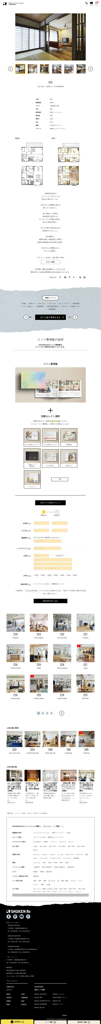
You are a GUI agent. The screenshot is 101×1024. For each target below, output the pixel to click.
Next (90, 69)
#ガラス (64, 306)
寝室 (42, 884)
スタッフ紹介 (50, 262)
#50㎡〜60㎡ (63, 889)
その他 (68, 832)
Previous (10, 69)
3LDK (55, 862)
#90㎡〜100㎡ (47, 891)
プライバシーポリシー (12, 981)
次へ (70, 317)
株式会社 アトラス (58, 1004)
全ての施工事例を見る (50, 317)
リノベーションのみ (39, 837)
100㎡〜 (35, 850)
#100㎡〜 (31, 303)
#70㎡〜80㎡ (82, 889)
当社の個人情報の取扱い (32, 590)
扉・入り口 (52, 880)
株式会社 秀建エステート (60, 997)
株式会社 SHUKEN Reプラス (42, 1001)
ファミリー (53, 841)
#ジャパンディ (64, 303)
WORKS (8, 1001)
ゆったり (53, 854)
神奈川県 (49, 871)
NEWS (8, 1004)
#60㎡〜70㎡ (73, 889)
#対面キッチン (75, 306)
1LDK (44, 862)
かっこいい (36, 854)
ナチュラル (79, 854)
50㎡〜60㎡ (43, 846)
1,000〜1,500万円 (59, 867)
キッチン (36, 884)
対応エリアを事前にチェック (50, 503)
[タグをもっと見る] (50, 895)
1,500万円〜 (70, 867)
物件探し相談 (84, 1022)
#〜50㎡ (55, 889)
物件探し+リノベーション (57, 128)
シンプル (60, 854)
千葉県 (42, 871)
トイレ (80, 880)
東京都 (35, 871)
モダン (35, 858)
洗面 (44, 880)
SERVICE (9, 997)
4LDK (61, 862)
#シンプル (52, 303)
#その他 (49, 889)
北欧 (86, 854)
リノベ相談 (50, 1022)
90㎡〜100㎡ (81, 846)
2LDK (50, 862)
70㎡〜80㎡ (62, 846)
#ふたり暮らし (28, 306)
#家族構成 (51, 309)
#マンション (37, 889)
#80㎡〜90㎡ (37, 891)
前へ (30, 317)
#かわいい (71, 891)
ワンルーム (36, 862)
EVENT (23, 994)
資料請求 (17, 1021)
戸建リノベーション (58, 832)
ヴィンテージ (67, 858)
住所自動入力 (60, 555)
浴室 (39, 880)
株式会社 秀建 (38, 997)
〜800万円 (36, 867)
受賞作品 (36, 876)
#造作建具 (40, 306)
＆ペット (71, 841)
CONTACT (24, 1004)
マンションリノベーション (41, 832)
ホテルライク (70, 854)
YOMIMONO (24, 997)
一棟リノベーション (11, 957)
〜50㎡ (35, 846)
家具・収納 (64, 880)
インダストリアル (55, 858)
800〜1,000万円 (47, 867)
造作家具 (76, 858)
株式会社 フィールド (58, 994)
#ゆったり (41, 303)
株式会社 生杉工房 (39, 1007)
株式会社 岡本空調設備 (40, 1004)
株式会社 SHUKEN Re (40, 994)
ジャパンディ (44, 858)
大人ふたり (62, 841)
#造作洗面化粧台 (52, 306)
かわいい (45, 854)
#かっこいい (63, 891)
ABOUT (8, 994)
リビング (73, 880)
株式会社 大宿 (56, 1001)
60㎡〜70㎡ (52, 846)
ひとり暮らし (37, 841)
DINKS (46, 841)
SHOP (23, 1001)
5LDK (67, 862)
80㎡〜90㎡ (71, 846)
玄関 (34, 880)
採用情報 (64, 1015)
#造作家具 (76, 303)
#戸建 (23, 303)
